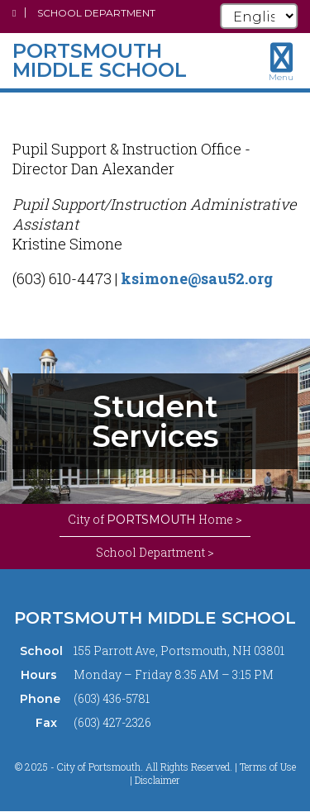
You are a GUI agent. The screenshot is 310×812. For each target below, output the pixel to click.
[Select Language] (259, 16)
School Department (96, 13)
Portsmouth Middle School (155, 618)
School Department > (155, 552)
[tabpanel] (155, 421)
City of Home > (155, 519)
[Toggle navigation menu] (281, 62)
